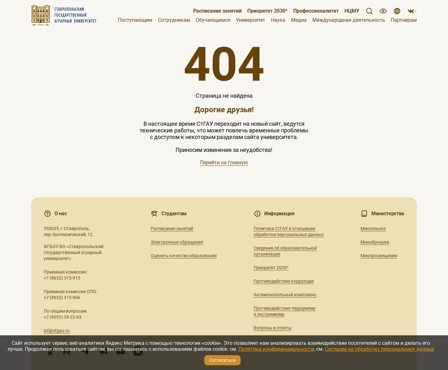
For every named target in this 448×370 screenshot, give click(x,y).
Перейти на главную (224, 162)
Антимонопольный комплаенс (285, 294)
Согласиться (222, 360)
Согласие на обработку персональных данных (379, 349)
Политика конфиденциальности (276, 349)
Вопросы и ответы (273, 327)
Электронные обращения (177, 242)
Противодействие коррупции (284, 281)
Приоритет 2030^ (267, 11)
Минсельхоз (373, 228)
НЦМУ (351, 11)
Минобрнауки (375, 242)
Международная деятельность (348, 20)
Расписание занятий (217, 11)
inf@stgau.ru (57, 330)
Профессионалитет (316, 11)
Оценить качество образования (184, 255)
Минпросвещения (379, 255)
